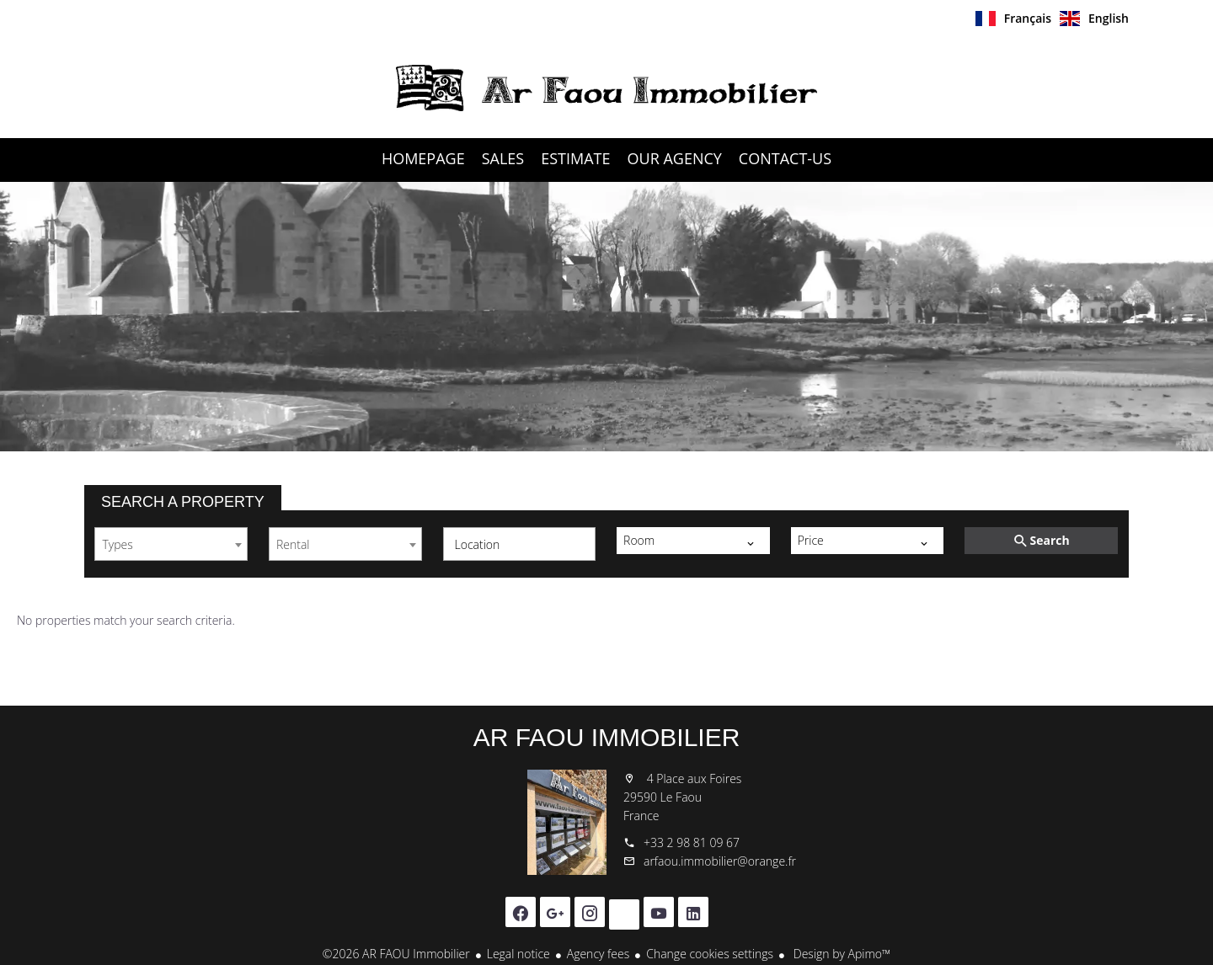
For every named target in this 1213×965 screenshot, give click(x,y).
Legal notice (518, 954)
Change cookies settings (709, 954)
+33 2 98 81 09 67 (692, 842)
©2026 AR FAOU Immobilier (396, 954)
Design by (840, 954)
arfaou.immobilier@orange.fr (720, 861)
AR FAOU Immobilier (606, 737)
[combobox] (171, 544)
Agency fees (598, 954)
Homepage (606, 87)
